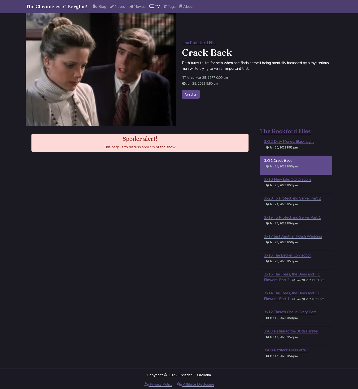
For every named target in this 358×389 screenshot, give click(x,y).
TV (154, 6)
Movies (137, 6)
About (186, 6)
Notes (117, 6)
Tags (170, 6)
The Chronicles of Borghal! (56, 6)
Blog (99, 6)
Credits (191, 94)
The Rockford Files (199, 42)
